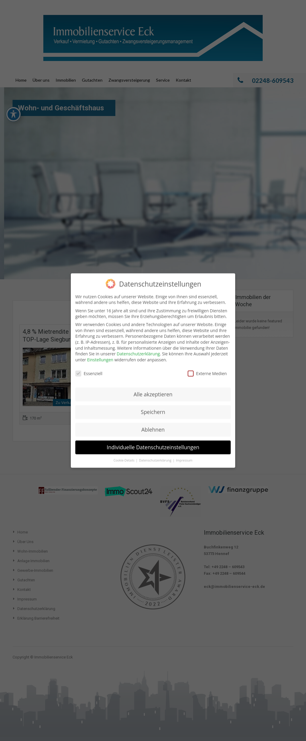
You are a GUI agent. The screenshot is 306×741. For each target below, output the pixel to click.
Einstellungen (100, 353)
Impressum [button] (184, 454)
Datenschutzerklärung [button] (155, 454)
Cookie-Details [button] (124, 454)
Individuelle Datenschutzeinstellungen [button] (153, 440)
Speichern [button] (153, 405)
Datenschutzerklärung (138, 347)
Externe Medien (207, 367)
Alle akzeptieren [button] (153, 387)
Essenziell (88, 367)
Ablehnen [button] (153, 422)
